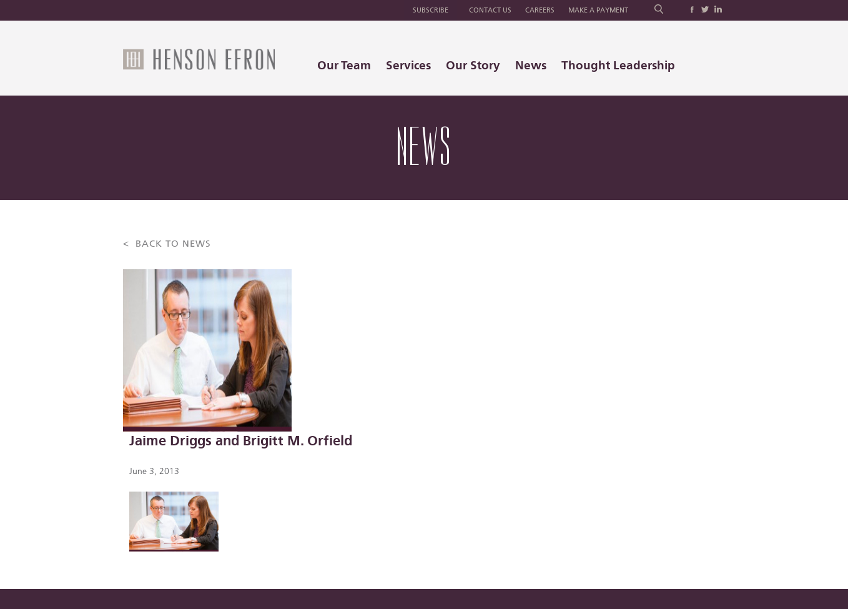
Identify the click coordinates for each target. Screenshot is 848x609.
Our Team (344, 65)
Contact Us (490, 10)
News (530, 65)
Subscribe (430, 10)
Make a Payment (598, 10)
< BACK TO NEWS (167, 244)
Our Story (473, 65)
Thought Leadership (618, 65)
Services (408, 65)
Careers (540, 10)
